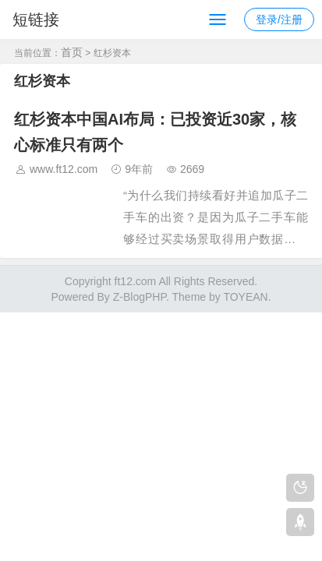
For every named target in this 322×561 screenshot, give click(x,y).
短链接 (35, 19)
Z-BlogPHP (139, 297)
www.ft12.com (63, 169)
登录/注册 (279, 19)
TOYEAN (245, 297)
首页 (72, 52)
